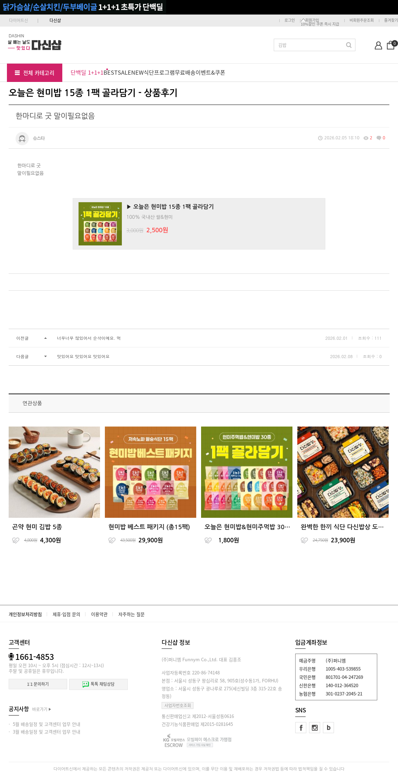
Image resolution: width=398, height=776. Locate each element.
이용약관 (99, 614)
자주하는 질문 (131, 614)
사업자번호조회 (177, 705)
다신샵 (55, 20)
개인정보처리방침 (25, 614)
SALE (124, 72)
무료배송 (185, 72)
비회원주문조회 (362, 20)
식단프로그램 (159, 72)
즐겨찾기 (391, 20)
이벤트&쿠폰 (210, 72)
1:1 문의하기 (38, 684)
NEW (137, 72)
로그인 (289, 20)
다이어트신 (18, 20)
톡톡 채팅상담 (98, 684)
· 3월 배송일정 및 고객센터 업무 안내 (44, 731)
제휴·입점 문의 (66, 614)
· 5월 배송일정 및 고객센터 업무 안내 (44, 724)
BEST (110, 72)
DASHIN (16, 35)
